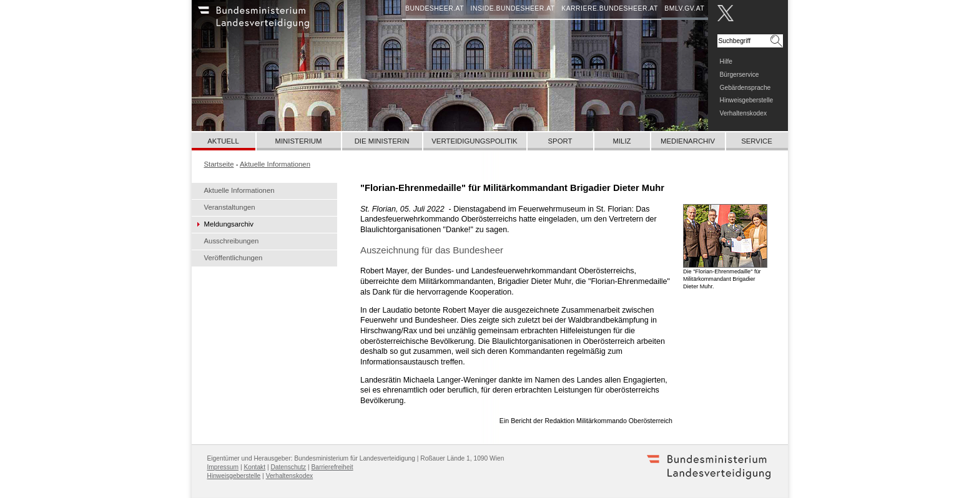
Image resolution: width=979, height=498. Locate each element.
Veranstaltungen (229, 207)
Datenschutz (288, 467)
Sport (560, 141)
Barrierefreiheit (332, 467)
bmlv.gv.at (684, 8)
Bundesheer (270, 22)
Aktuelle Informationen (239, 190)
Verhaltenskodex (743, 113)
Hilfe (726, 61)
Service (756, 141)
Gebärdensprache (745, 87)
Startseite (219, 164)
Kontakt (254, 467)
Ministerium (298, 141)
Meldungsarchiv (229, 224)
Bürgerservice (739, 74)
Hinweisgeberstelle (747, 100)
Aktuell (223, 141)
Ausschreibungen (231, 241)
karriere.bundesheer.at (609, 8)
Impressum (223, 467)
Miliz (621, 141)
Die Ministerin (382, 141)
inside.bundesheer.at (513, 8)
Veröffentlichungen (233, 257)
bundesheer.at (434, 8)
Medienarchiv (688, 141)
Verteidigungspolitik (474, 141)
